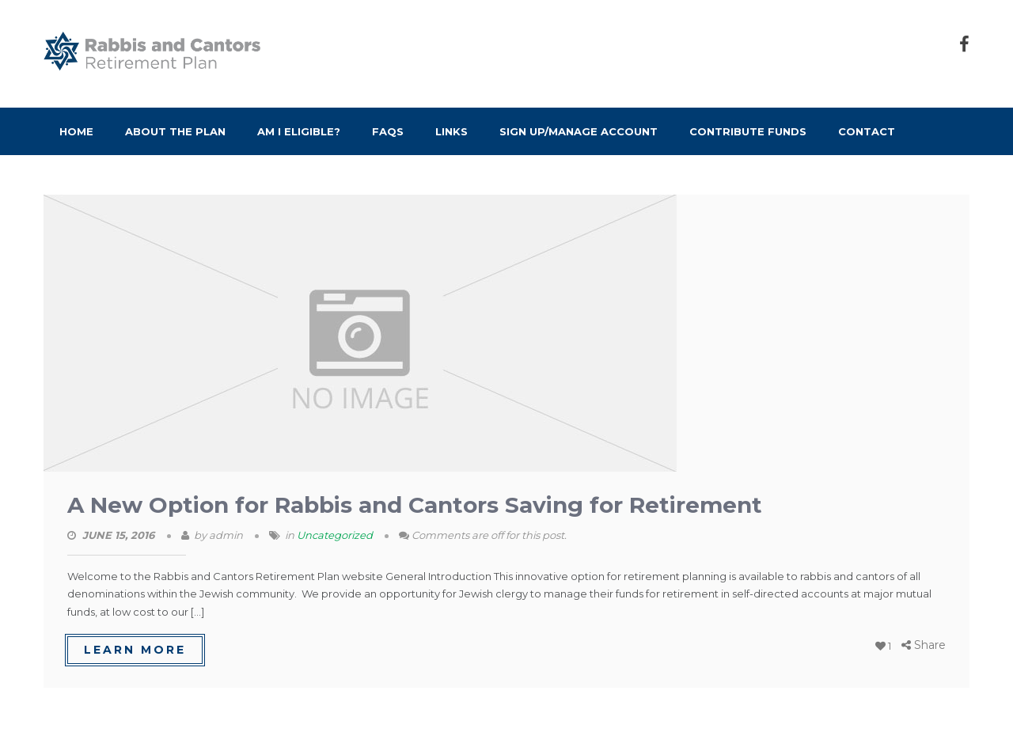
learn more (135, 650)
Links (451, 131)
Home (76, 131)
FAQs (388, 131)
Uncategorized (335, 535)
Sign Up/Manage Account (578, 131)
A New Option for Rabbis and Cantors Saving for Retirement (414, 504)
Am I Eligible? (298, 131)
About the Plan (175, 131)
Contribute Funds (747, 131)
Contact (866, 131)
